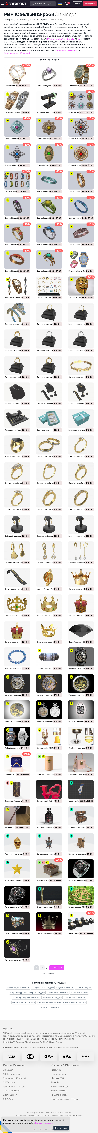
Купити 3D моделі (14, 1065)
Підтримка (56, 1070)
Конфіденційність (59, 1090)
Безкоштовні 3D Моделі (14, 1078)
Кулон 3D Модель (12, 139)
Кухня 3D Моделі (64, 988)
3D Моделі (8, 1070)
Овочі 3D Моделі (79, 993)
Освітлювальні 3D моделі (17, 53)
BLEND (61, 39)
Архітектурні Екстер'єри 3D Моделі (27, 993)
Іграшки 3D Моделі (52, 997)
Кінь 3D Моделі (84, 988)
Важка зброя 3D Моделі (49, 1002)
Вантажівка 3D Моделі (74, 1002)
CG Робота (8, 1099)
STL (72, 39)
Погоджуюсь (61, 1128)
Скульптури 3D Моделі (18, 988)
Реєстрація (90, 4)
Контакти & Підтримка (65, 1065)
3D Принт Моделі (11, 1074)
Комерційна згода (59, 1086)
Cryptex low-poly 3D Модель (49, 668)
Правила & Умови (59, 1095)
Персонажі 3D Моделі (43, 988)
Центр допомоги (58, 1074)
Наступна (57, 968)
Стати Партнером (11, 1090)
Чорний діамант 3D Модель (81, 642)
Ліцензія (55, 1082)
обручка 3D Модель (14, 774)
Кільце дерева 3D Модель (80, 907)
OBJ (79, 39)
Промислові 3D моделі (65, 50)
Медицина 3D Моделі (74, 997)
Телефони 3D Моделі (57, 993)
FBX (68, 39)
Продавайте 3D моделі (14, 1086)
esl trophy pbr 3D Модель (47, 748)
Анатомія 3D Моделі (49, 1007)
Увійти (77, 4)
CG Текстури (9, 1082)
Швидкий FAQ (57, 1078)
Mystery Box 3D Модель (47, 880)
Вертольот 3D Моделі (23, 1002)
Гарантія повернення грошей (64, 1099)
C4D (55, 39)
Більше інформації (44, 1123)
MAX (49, 39)
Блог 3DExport (10, 1095)
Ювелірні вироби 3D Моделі (26, 997)
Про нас (8, 1028)
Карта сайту (77, 1115)
